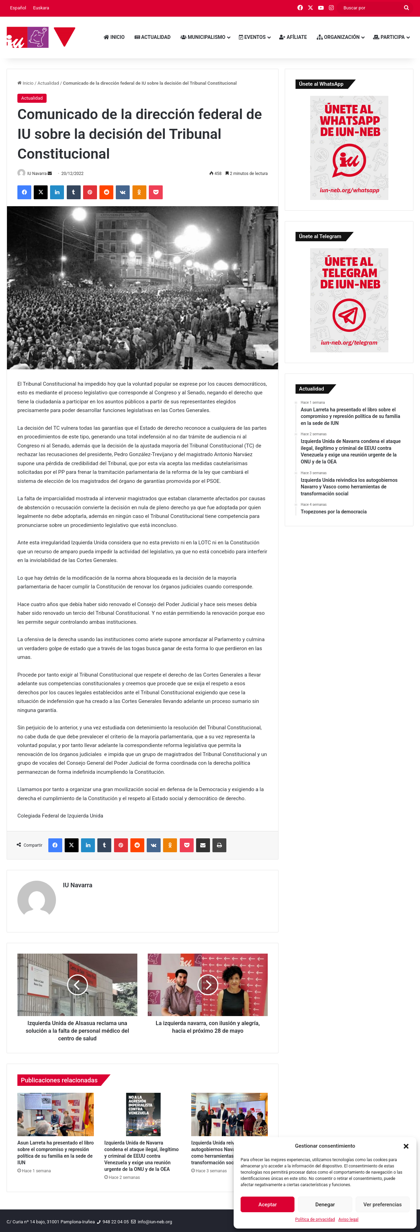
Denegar (325, 1204)
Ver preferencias (382, 1204)
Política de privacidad (315, 1219)
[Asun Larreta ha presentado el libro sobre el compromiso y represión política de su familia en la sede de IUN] (55, 1112)
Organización (338, 37)
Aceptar (267, 1204)
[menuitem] (18, 8)
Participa (389, 37)
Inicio (114, 37)
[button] (406, 1146)
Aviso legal (348, 1219)
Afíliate (293, 37)
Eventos (252, 37)
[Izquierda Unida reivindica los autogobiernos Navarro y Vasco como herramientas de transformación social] (229, 1112)
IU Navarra (39, 173)
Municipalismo (203, 37)
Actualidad (153, 37)
